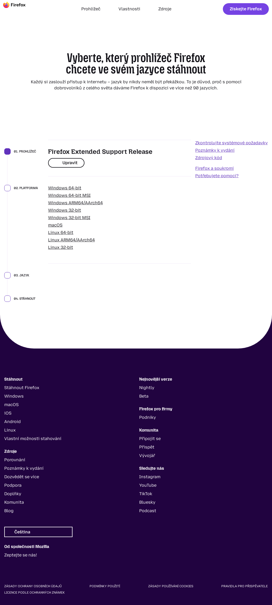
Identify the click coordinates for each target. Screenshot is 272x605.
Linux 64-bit (60, 232)
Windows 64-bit (64, 187)
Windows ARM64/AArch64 (75, 202)
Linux (10, 430)
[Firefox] (19, 9)
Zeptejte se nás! (20, 555)
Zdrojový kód (208, 157)
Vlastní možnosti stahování (32, 438)
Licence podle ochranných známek (34, 592)
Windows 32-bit (64, 210)
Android (12, 421)
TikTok (145, 493)
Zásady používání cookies (170, 586)
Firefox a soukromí (214, 168)
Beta (143, 396)
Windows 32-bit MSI (69, 217)
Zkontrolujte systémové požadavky (231, 142)
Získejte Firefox (246, 8)
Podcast (147, 510)
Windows (14, 396)
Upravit (66, 162)
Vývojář (147, 455)
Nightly (146, 387)
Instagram (149, 476)
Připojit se (150, 438)
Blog (9, 510)
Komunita (14, 502)
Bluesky (147, 502)
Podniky (147, 417)
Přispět (146, 447)
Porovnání (14, 459)
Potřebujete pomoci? (217, 175)
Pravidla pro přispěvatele (244, 586)
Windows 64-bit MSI (69, 195)
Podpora (13, 485)
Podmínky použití (105, 586)
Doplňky (12, 493)
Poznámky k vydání (215, 150)
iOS (7, 413)
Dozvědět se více (21, 476)
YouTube (147, 485)
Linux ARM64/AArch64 (71, 239)
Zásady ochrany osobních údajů (33, 586)
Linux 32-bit (60, 247)
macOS (55, 225)
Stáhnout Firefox (21, 387)
